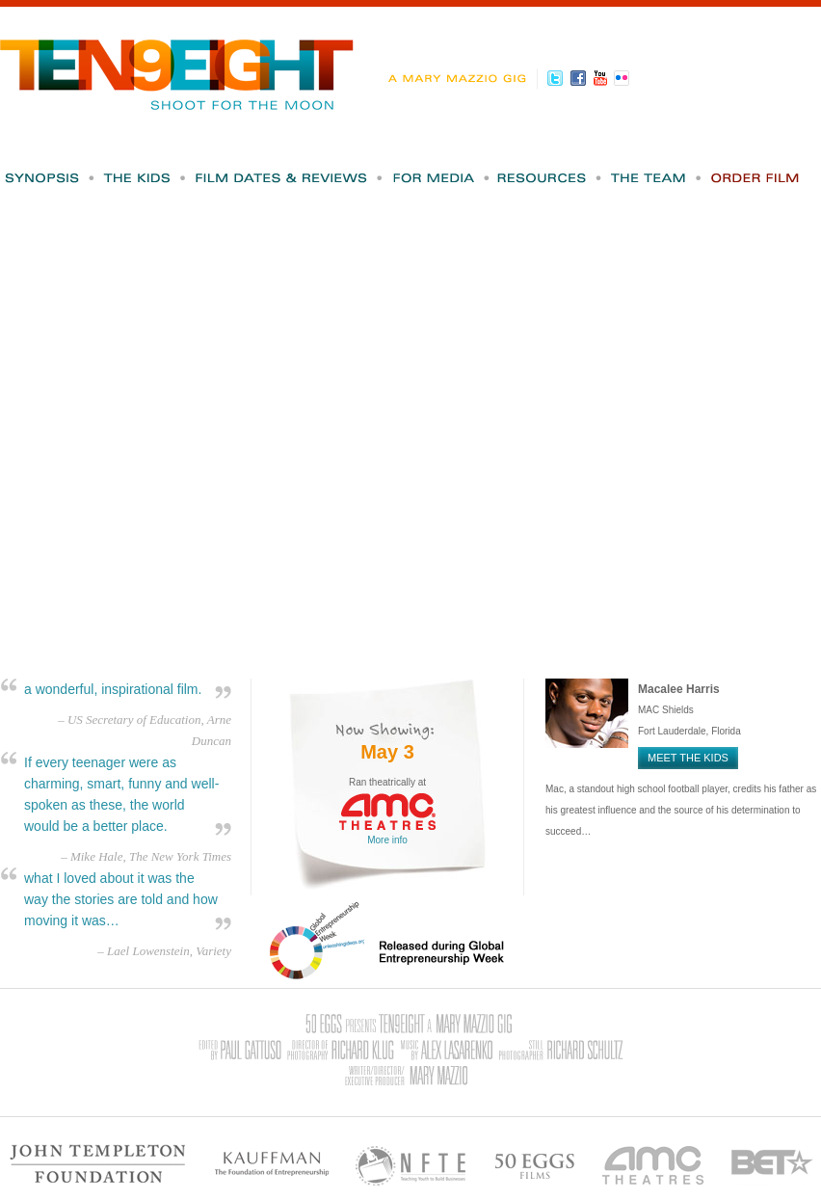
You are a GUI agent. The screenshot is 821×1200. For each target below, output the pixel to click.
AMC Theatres (653, 1163)
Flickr (625, 78)
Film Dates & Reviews (290, 178)
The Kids (145, 178)
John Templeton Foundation (98, 1163)
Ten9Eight (178, 66)
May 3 (387, 751)
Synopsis (49, 178)
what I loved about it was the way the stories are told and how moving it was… (121, 899)
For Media (441, 178)
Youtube (603, 78)
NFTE (411, 1163)
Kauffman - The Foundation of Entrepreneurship (271, 1163)
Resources (550, 178)
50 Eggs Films (534, 1163)
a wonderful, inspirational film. (112, 689)
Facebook (580, 78)
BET (772, 1163)
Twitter (558, 78)
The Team (657, 178)
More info (387, 840)
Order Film (755, 178)
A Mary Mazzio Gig (461, 79)
